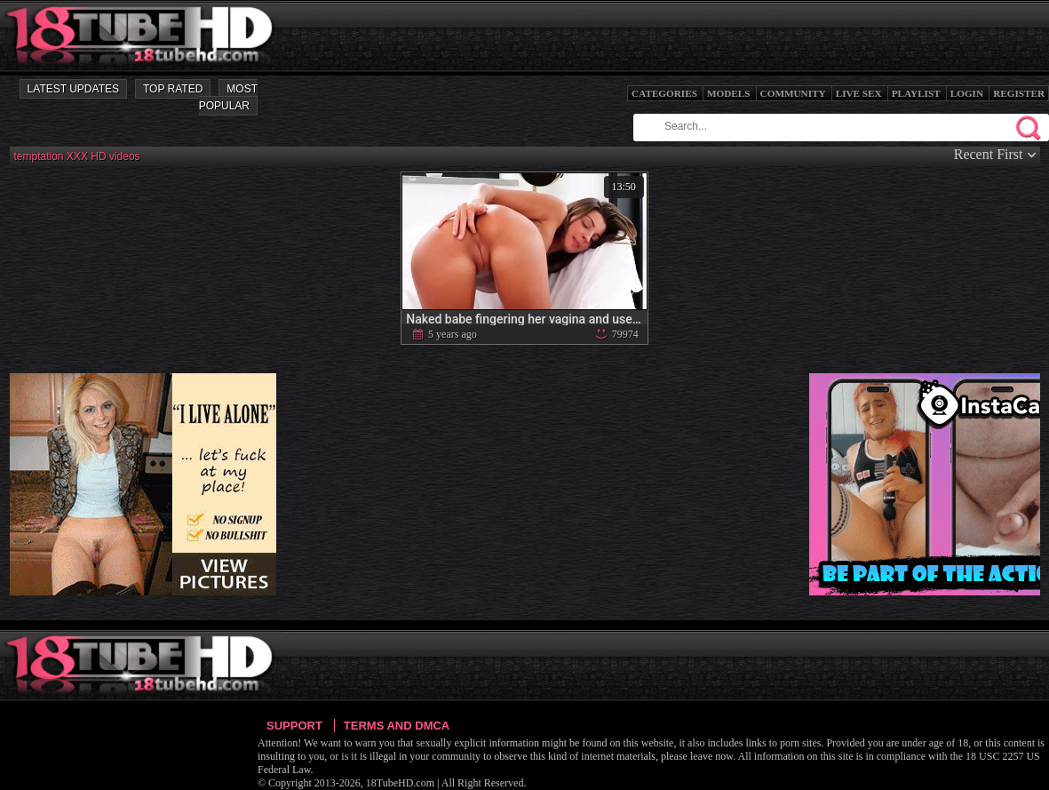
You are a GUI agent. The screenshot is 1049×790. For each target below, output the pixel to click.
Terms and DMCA (396, 725)
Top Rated (173, 89)
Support (294, 725)
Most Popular (228, 97)
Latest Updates (73, 89)
